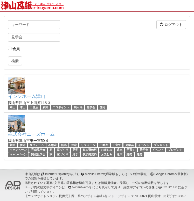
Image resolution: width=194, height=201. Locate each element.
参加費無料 (89, 149)
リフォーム (37, 145)
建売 (129, 154)
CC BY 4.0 (170, 187)
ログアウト (171, 24)
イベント (143, 145)
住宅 (102, 107)
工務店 (34, 107)
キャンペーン (18, 149)
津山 (22, 107)
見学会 (91, 107)
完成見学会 (38, 149)
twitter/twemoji (81, 187)
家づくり (62, 149)
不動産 (52, 145)
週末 (119, 149)
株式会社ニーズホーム (31, 134)
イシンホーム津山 (26, 96)
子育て (116, 145)
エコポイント (61, 107)
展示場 (78, 107)
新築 (45, 107)
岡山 (12, 107)
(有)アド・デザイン (116, 196)
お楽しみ (106, 149)
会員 (14, 49)
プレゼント (161, 145)
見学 (75, 149)
